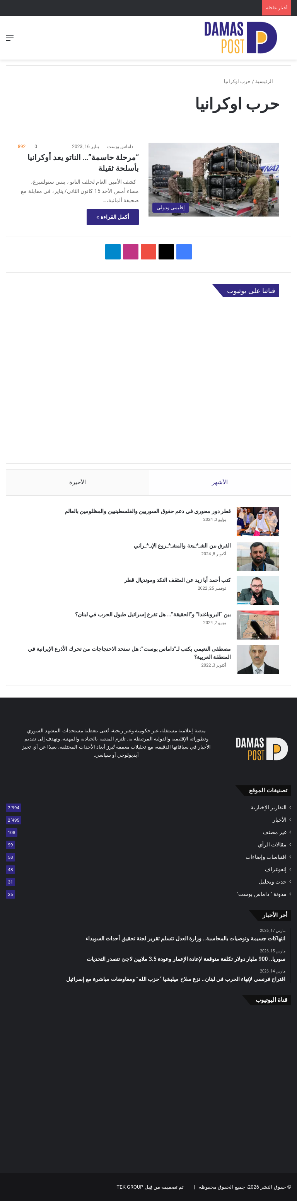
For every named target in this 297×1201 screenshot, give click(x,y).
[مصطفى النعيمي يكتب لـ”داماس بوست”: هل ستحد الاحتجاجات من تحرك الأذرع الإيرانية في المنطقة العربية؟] (258, 659)
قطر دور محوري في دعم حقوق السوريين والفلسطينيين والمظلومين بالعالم (148, 511)
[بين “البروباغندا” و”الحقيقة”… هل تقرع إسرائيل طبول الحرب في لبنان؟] (258, 625)
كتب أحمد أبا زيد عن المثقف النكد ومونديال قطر (177, 580)
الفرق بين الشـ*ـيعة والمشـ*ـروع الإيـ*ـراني (182, 545)
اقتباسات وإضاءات (266, 857)
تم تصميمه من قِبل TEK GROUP (150, 1187)
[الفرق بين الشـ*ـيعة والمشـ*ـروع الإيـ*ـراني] (258, 556)
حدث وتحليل (273, 882)
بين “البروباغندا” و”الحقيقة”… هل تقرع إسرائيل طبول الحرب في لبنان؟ (153, 614)
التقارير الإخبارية (269, 807)
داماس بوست (120, 146)
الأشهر (220, 482)
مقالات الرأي (272, 844)
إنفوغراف (276, 869)
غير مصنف (275, 832)
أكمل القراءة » (112, 217)
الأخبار (280, 820)
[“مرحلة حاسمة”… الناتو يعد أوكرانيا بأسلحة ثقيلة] (213, 180)
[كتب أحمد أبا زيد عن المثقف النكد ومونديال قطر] (258, 590)
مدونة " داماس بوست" (262, 894)
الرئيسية (267, 81)
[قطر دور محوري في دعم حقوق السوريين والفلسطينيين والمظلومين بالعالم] (258, 521)
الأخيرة (77, 482)
